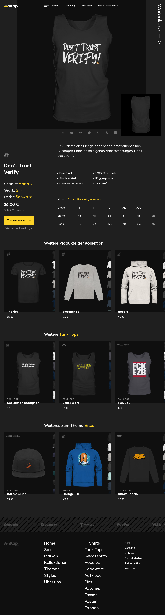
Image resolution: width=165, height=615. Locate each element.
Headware (94, 569)
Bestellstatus (133, 558)
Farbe (9, 197)
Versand (130, 548)
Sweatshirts (95, 556)
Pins (88, 582)
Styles (50, 576)
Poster (90, 602)
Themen (52, 569)
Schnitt (11, 184)
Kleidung (70, 6)
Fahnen (91, 608)
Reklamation (133, 563)
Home (49, 543)
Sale (48, 550)
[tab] (109, 216)
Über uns (52, 582)
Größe (9, 191)
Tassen (91, 595)
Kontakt (130, 568)
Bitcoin (91, 426)
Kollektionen (56, 563)
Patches (92, 589)
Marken (51, 556)
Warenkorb (159, 24)
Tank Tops (86, 6)
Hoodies (92, 563)
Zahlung (130, 553)
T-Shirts (92, 543)
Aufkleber (93, 576)
